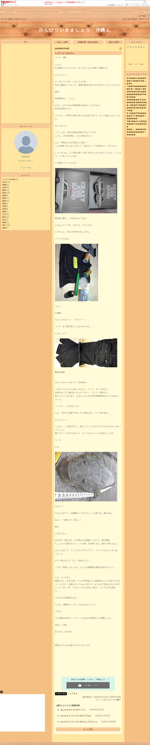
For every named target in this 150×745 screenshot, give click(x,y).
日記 (10, 19)
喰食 (4, 193)
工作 (4, 214)
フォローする (25, 168)
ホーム (4, 19)
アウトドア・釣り (11, 5)
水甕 (4, 206)
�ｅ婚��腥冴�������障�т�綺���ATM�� (136, 108)
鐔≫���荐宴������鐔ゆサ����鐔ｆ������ (136, 116)
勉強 (4, 201)
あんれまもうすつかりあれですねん (76, 716)
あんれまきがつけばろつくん (73, 710)
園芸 (4, 190)
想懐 (4, 209)
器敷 (4, 204)
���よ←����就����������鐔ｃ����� (136, 132)
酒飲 (4, 212)
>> (114, 5)
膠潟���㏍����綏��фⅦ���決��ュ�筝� (136, 81)
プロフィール (19, 19)
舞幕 (4, 198)
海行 (4, 225)
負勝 (4, 228)
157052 (142, 16)
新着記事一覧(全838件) (88, 42)
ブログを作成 (134, 5)
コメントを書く (114, 700)
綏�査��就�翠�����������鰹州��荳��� (136, 94)
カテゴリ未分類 (8, 179)
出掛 (4, 187)
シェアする (72, 693)
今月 (136, 64)
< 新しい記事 (62, 42)
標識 (4, 195)
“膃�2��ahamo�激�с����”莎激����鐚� (136, 124)
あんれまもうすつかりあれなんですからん (78, 721)
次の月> (142, 64)
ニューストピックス (137, 74)
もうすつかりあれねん (64, 53)
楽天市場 (145, 5)
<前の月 (130, 64)
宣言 (4, 220)
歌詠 (4, 217)
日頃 (4, 182)
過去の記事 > (114, 42)
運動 (4, 222)
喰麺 (4, 185)
